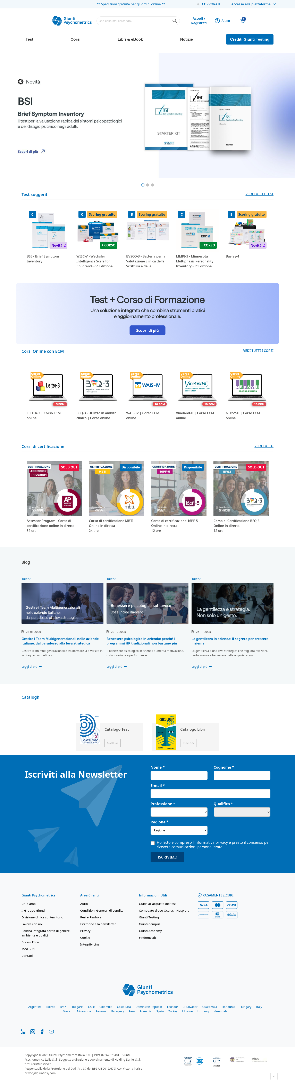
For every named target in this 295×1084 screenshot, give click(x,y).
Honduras (228, 1006)
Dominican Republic (149, 1006)
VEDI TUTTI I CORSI (258, 350)
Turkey (173, 1011)
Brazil (63, 1006)
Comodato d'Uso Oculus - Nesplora (164, 910)
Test (29, 39)
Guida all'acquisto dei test (157, 903)
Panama (101, 1011)
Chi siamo (29, 903)
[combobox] (138, 20)
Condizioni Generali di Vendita (102, 910)
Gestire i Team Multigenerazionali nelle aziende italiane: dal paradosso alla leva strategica (60, 640)
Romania (146, 1011)
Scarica (112, 742)
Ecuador (172, 1006)
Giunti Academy (150, 930)
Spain (160, 1011)
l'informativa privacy (210, 841)
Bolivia (50, 1006)
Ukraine (187, 1011)
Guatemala (209, 1006)
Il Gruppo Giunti (33, 910)
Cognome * (224, 767)
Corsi (75, 39)
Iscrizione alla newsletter (98, 923)
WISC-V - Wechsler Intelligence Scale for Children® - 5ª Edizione (94, 261)
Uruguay (203, 1011)
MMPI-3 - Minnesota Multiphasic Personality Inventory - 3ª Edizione (194, 261)
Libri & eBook (130, 39)
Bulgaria (77, 1006)
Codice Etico (30, 942)
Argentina (35, 1006)
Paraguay (117, 1011)
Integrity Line (90, 944)
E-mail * (158, 785)
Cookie (85, 937)
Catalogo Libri (192, 728)
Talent (26, 578)
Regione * (159, 821)
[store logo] (71, 20)
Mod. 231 (28, 948)
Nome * (158, 767)
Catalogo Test (116, 728)
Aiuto (222, 20)
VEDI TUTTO (263, 446)
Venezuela (220, 1011)
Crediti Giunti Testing (249, 39)
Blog (26, 562)
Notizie (186, 39)
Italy (259, 1006)
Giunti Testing (149, 917)
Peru (132, 1011)
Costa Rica (124, 1006)
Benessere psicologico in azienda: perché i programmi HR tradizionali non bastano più (142, 640)
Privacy (85, 930)
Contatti (27, 955)
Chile (91, 1006)
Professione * (163, 803)
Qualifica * (223, 803)
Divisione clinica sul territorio (42, 917)
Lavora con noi (32, 923)
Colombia (105, 1006)
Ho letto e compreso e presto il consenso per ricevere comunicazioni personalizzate (210, 844)
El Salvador (190, 1006)
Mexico (68, 1011)
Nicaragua (84, 1011)
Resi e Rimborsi (91, 917)
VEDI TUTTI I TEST (260, 194)
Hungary (245, 1006)
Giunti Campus (149, 923)
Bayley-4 (232, 256)
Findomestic (147, 937)
